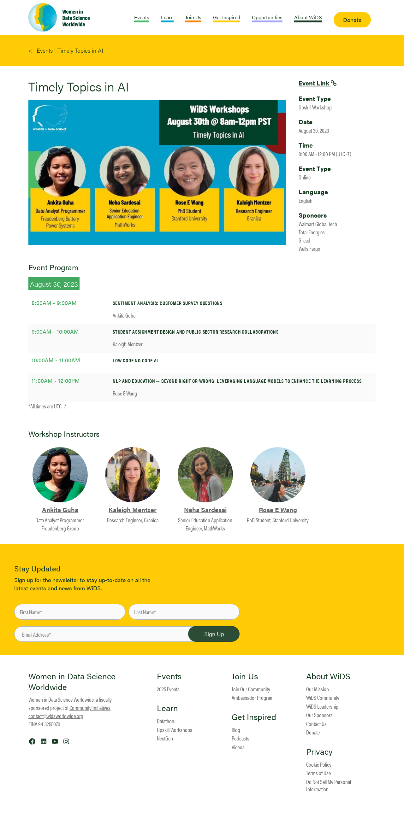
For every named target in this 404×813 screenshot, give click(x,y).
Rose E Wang (278, 509)
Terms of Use (318, 773)
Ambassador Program (253, 697)
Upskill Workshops (174, 730)
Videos (238, 747)
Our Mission (317, 689)
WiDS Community (322, 697)
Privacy (319, 751)
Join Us (245, 676)
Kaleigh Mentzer (133, 509)
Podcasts (240, 738)
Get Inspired (254, 716)
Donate (313, 732)
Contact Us (316, 724)
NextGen (165, 738)
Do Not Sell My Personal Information (328, 785)
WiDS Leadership (322, 706)
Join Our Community (251, 689)
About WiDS (328, 676)
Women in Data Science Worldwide (72, 681)
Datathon (165, 721)
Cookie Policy (318, 764)
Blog (236, 730)
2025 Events (168, 689)
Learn (167, 708)
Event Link (315, 82)
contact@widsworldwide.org (55, 716)
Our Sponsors (319, 715)
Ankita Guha (60, 509)
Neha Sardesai (205, 509)
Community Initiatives (89, 707)
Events (45, 50)
